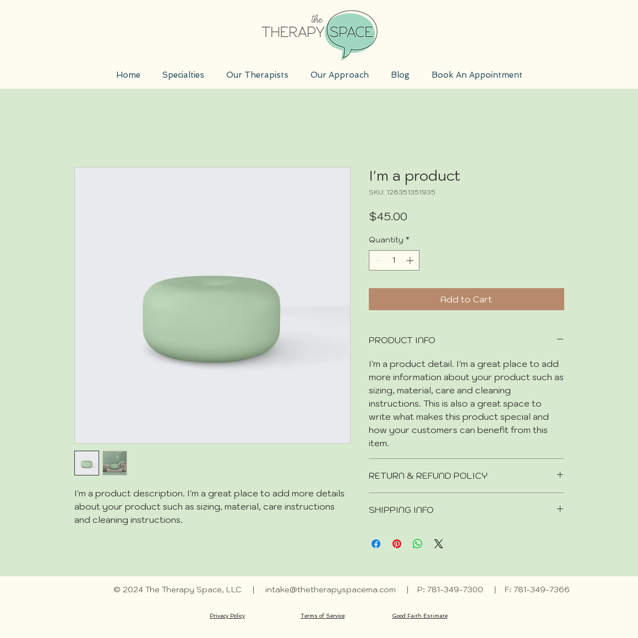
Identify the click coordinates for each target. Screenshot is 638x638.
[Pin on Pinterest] (396, 543)
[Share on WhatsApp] (417, 543)
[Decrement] (377, 260)
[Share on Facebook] (376, 543)
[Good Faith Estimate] (420, 616)
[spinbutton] (394, 260)
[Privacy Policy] (228, 616)
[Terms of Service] (323, 616)
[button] (183, 75)
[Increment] (411, 260)
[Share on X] (438, 543)
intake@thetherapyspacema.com (330, 589)
